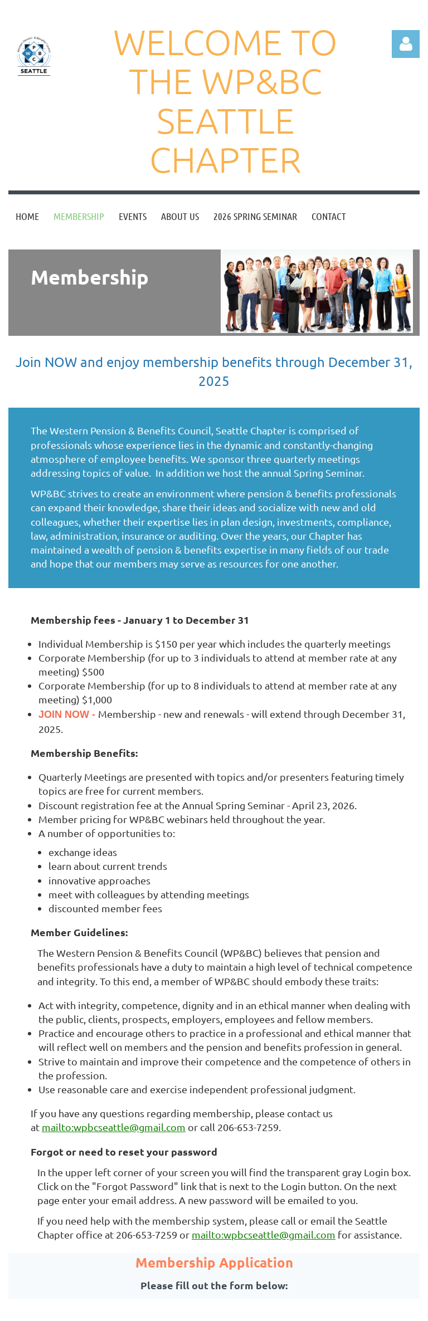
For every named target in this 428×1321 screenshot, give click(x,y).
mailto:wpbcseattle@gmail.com (114, 1127)
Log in (406, 44)
